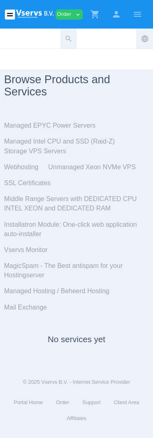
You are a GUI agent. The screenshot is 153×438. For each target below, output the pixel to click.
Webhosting (21, 167)
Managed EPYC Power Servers (49, 125)
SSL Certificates (27, 182)
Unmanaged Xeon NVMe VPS (91, 167)
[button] (95, 14)
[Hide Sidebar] (137, 14)
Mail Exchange (25, 307)
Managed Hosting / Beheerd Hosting (56, 291)
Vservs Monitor (26, 249)
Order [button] (69, 14)
